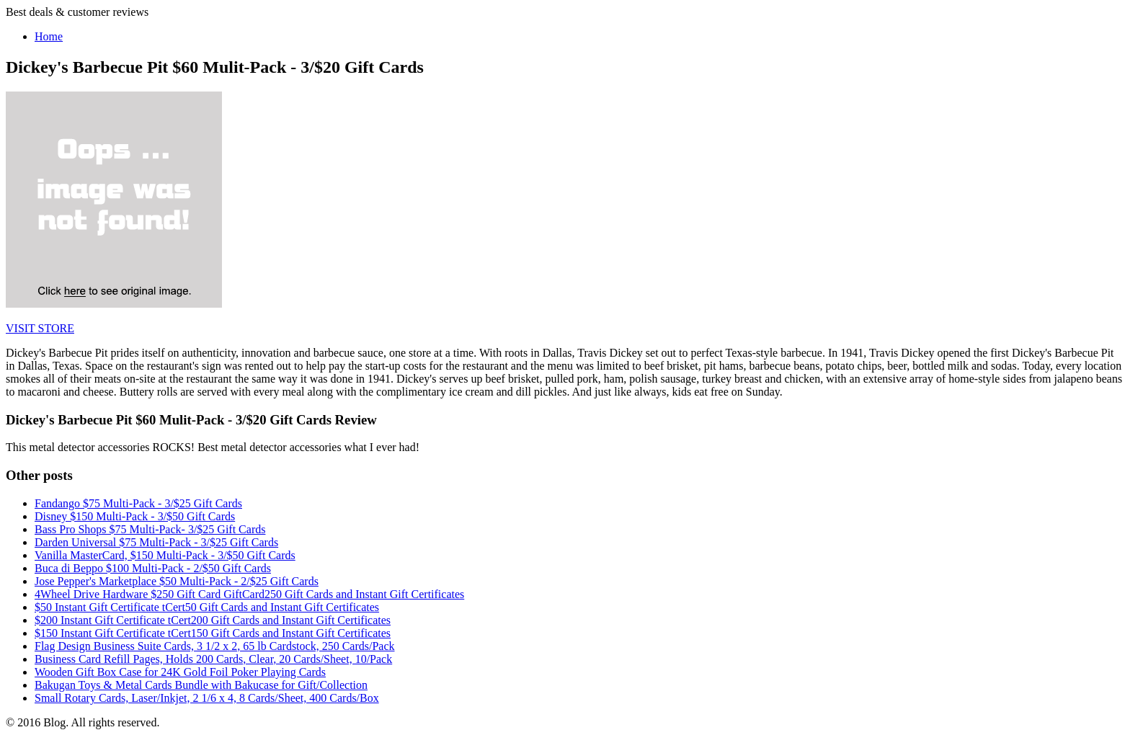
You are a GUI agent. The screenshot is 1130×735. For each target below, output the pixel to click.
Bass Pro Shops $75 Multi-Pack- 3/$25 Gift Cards (150, 529)
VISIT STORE (40, 328)
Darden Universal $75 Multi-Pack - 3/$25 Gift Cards (156, 542)
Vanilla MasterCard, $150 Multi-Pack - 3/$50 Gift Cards (165, 555)
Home (49, 36)
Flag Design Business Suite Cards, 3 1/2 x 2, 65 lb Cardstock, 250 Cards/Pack (215, 646)
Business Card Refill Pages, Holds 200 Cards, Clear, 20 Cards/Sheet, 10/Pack (213, 659)
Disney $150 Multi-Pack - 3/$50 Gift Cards (135, 516)
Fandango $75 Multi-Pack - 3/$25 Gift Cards (138, 503)
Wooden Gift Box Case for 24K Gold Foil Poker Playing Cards (180, 672)
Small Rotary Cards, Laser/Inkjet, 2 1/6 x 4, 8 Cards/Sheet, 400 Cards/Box (207, 698)
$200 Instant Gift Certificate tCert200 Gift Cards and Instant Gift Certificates (213, 620)
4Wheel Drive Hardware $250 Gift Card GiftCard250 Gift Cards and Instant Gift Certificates (249, 594)
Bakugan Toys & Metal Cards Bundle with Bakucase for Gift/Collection (201, 685)
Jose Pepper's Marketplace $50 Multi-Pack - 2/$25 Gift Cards (177, 581)
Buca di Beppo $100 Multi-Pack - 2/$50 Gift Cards (153, 568)
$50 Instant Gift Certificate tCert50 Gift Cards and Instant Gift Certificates (207, 607)
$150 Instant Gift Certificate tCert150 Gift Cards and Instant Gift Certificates (213, 633)
